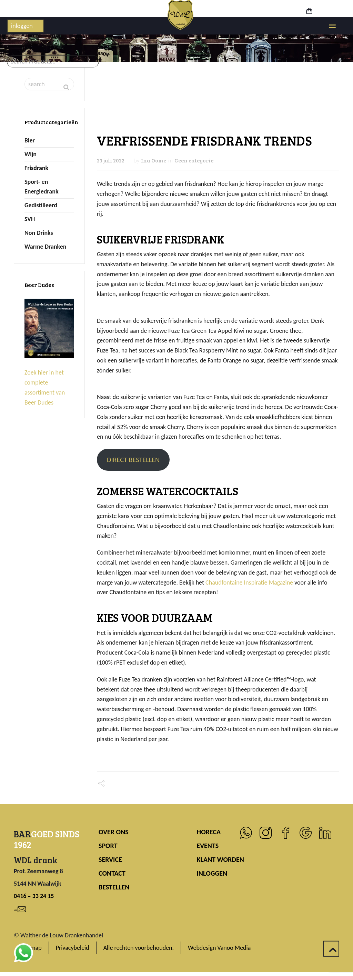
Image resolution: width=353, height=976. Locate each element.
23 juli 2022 (110, 160)
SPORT (108, 845)
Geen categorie (193, 160)
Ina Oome (153, 160)
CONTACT (112, 873)
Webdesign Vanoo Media (219, 948)
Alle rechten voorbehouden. (138, 948)
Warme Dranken (45, 246)
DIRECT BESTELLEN (133, 460)
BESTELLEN (114, 887)
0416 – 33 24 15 (34, 896)
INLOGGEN (212, 873)
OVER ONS (114, 832)
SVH (29, 219)
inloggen (22, 26)
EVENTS (208, 845)
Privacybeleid (72, 948)
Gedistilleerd (40, 205)
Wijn (30, 154)
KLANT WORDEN (220, 859)
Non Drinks (38, 233)
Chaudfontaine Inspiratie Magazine (249, 582)
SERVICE (110, 859)
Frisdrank (36, 168)
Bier (29, 140)
